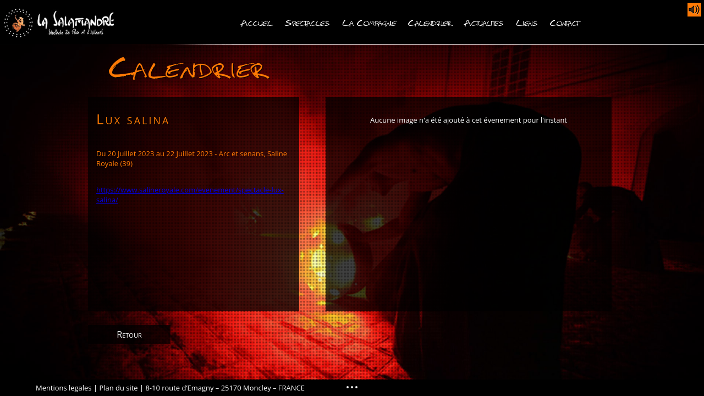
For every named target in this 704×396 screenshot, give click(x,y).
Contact (564, 22)
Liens (527, 22)
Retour (129, 334)
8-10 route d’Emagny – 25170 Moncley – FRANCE (224, 388)
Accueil (256, 22)
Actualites (484, 22)
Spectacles (307, 22)
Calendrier (430, 22)
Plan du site (118, 388)
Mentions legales (64, 388)
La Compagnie (369, 22)
